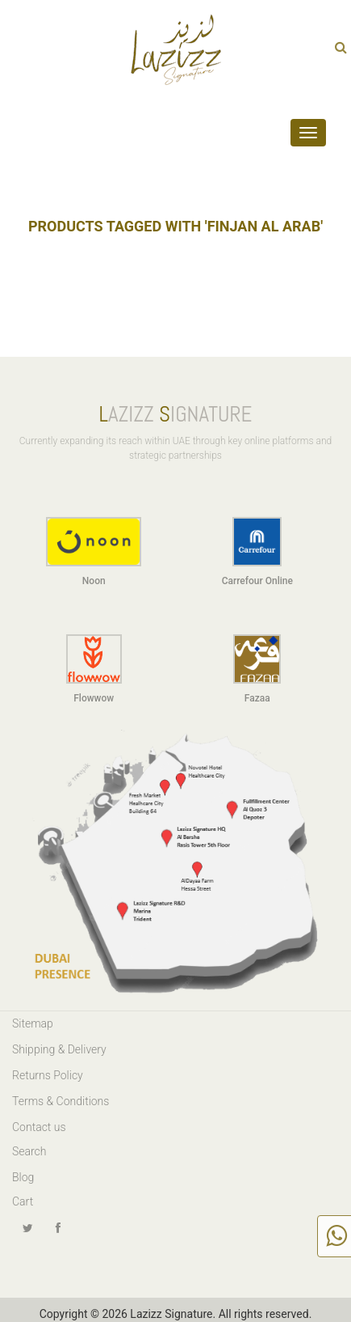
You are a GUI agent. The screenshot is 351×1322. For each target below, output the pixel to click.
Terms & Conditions (60, 1101)
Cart (22, 1201)
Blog (23, 1177)
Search (29, 1151)
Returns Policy (47, 1075)
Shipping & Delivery (59, 1049)
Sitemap (32, 1023)
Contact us (39, 1127)
